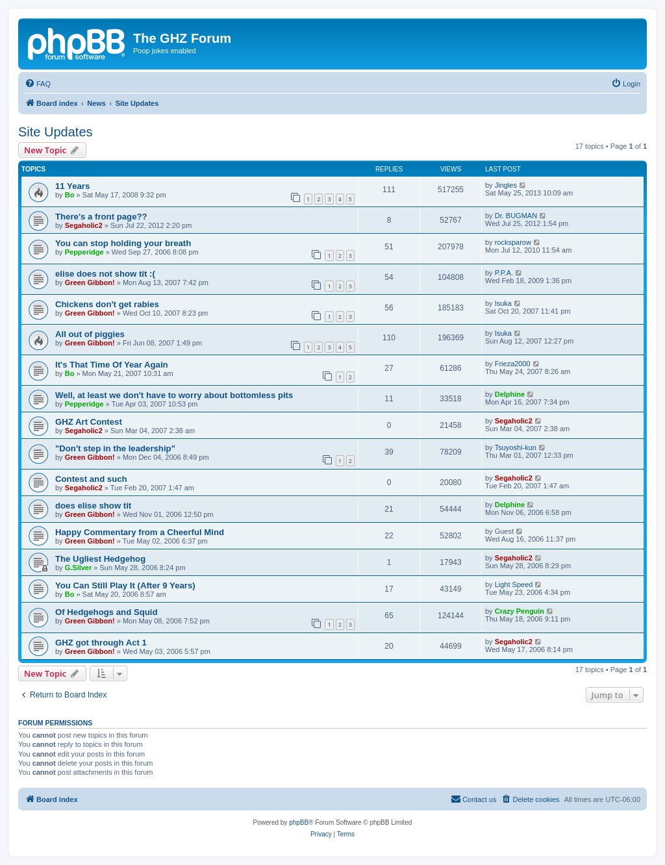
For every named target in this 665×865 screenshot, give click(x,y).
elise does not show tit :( (105, 274)
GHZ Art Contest (88, 422)
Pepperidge (84, 252)
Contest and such (91, 479)
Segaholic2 (84, 225)
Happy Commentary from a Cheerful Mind (139, 532)
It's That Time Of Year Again (111, 365)
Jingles (506, 185)
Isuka (503, 303)
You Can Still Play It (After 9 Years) (125, 585)
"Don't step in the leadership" (115, 448)
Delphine (510, 394)
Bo (70, 195)
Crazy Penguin (519, 611)
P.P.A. (504, 273)
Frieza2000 (513, 364)
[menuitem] (38, 84)
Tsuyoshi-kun (515, 447)
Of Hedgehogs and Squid (106, 612)
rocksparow (513, 242)
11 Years (72, 186)
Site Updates (55, 132)
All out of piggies (90, 334)
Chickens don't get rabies (107, 304)
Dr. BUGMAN (516, 215)
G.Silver (78, 567)
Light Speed (514, 584)
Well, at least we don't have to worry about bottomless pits (174, 395)
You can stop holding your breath (123, 243)
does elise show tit (93, 505)
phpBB (298, 822)
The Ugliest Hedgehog (100, 559)
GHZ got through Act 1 (101, 642)
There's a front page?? (101, 216)
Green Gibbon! (90, 282)
